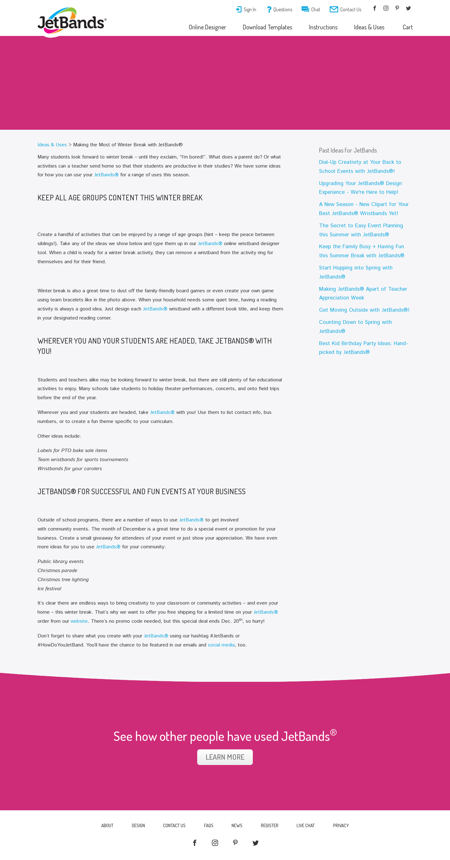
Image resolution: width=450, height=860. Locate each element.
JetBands (106, 175)
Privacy (342, 825)
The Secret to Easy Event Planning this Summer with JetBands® (361, 230)
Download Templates (265, 27)
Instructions (321, 27)
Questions (279, 9)
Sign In (246, 9)
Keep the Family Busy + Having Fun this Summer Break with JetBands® (361, 251)
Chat (311, 9)
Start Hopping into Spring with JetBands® (355, 272)
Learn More (225, 757)
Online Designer (204, 27)
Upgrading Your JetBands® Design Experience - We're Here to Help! (360, 188)
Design (137, 825)
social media (221, 645)
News (237, 825)
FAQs (208, 825)
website (79, 621)
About (106, 825)
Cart (407, 27)
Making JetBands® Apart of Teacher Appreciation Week (363, 293)
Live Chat (307, 825)
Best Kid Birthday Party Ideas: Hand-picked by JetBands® (363, 348)
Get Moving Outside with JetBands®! (364, 310)
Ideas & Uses (368, 27)
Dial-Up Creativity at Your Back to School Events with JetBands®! (360, 166)
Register (270, 825)
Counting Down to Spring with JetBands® (355, 327)
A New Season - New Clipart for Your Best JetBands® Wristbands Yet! (364, 209)
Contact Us (345, 9)
